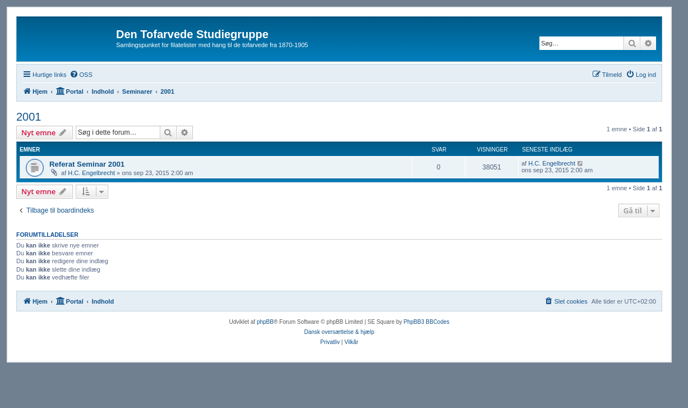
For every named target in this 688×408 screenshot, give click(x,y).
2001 (28, 117)
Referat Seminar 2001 (86, 164)
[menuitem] (81, 74)
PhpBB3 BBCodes (427, 322)
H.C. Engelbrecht (91, 172)
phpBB (265, 322)
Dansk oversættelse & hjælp (339, 332)
